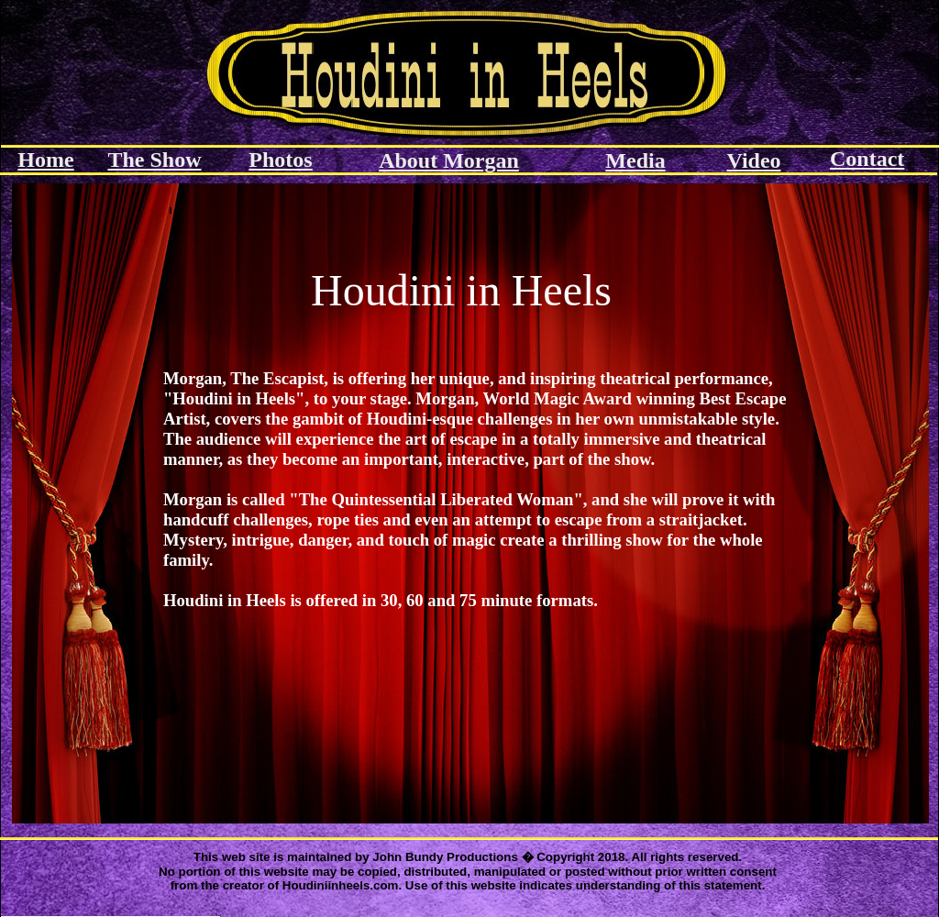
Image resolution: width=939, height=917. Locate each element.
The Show (154, 159)
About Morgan (449, 160)
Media (635, 160)
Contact (867, 159)
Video (753, 160)
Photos (280, 159)
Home (45, 159)
